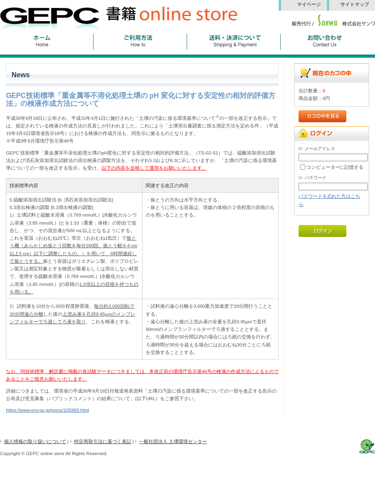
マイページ (312, 4)
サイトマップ (357, 4)
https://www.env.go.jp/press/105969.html (47, 409)
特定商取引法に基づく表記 (102, 441)
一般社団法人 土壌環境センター (173, 441)
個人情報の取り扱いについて (35, 441)
